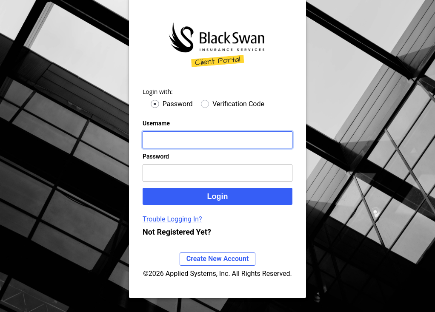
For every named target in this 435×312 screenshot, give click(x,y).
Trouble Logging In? (172, 219)
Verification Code (238, 104)
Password (178, 104)
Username (156, 123)
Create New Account (217, 259)
